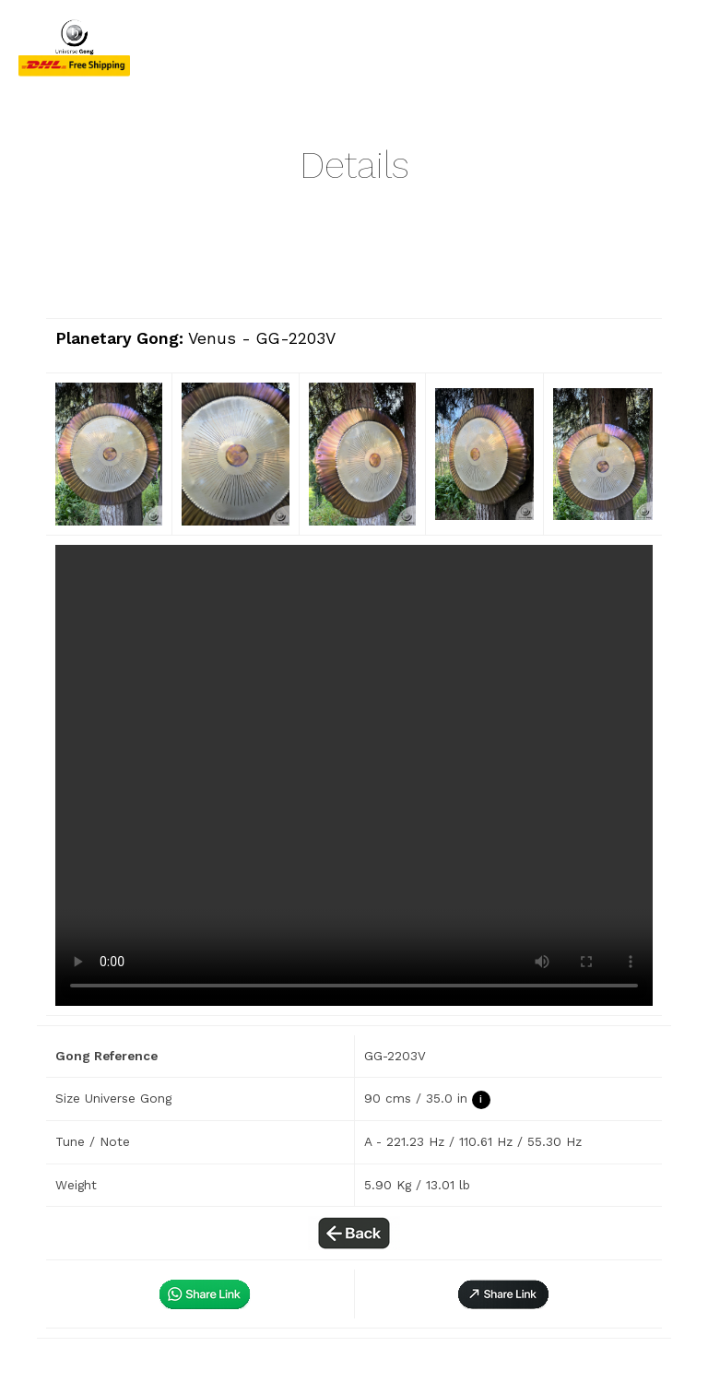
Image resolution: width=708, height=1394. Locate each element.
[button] (503, 1294)
